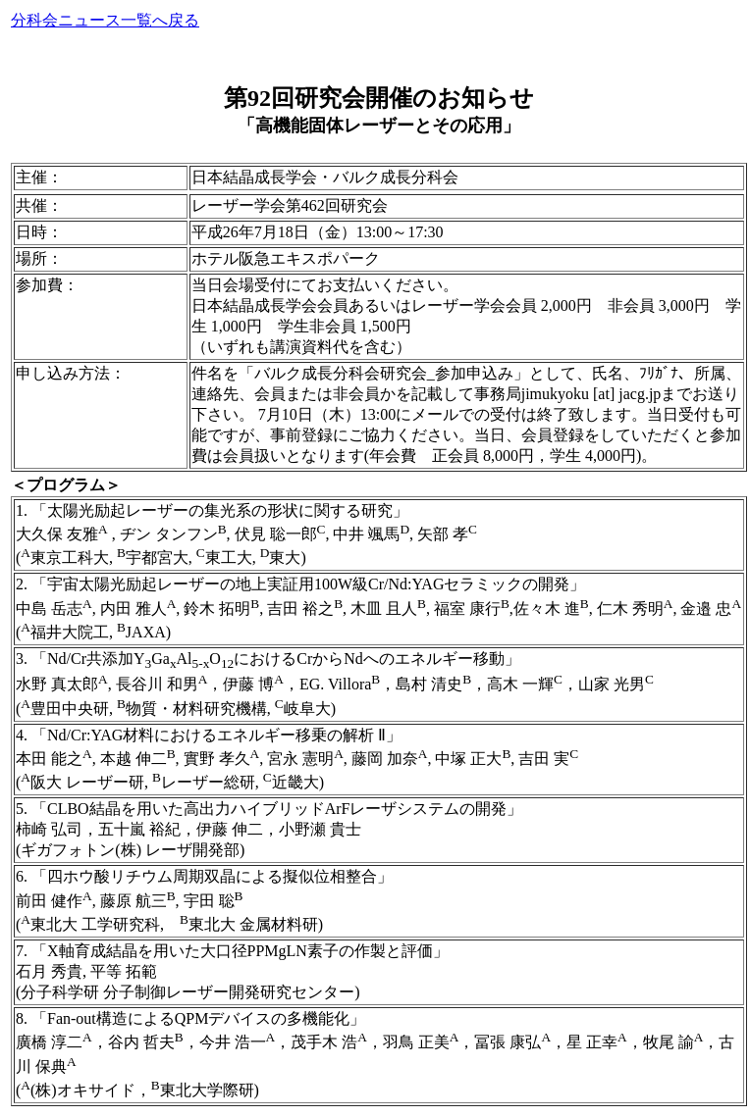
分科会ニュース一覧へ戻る (105, 20)
